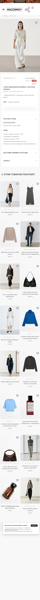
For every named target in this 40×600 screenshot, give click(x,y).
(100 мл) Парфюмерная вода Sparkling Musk (10, 507)
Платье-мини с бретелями (30, 212)
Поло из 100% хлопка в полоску (30, 509)
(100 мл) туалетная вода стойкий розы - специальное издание (30, 423)
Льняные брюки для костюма (10, 381)
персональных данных (11, 529)
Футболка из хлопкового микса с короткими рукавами (30, 467)
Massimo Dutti (9, 78)
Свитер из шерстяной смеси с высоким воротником (30, 337)
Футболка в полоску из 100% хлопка (10, 253)
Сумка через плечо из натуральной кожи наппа (10, 467)
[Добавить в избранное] (17, 184)
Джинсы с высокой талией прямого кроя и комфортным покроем (30, 253)
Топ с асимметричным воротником (10, 295)
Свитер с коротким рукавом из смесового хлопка (10, 425)
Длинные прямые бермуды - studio (10, 340)
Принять (34, 525)
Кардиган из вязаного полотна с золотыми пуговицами (30, 383)
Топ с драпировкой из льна (9, 212)
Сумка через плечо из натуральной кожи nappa (30, 293)
